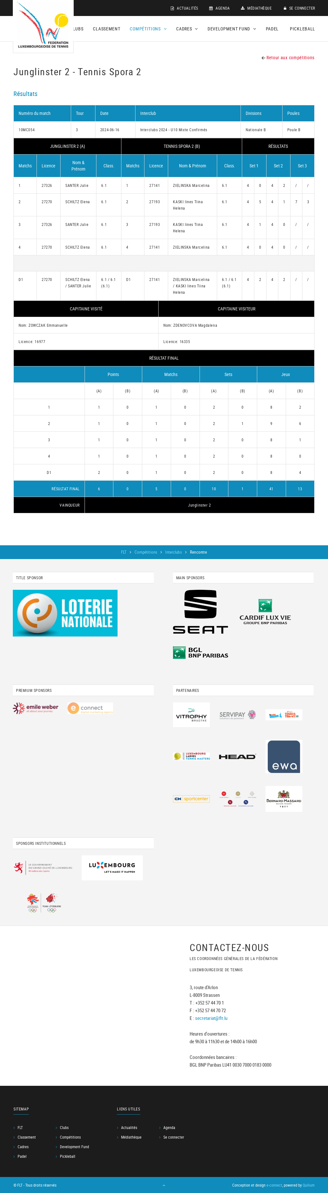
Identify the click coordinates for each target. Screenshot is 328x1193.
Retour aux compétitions (288, 57)
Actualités (184, 8)
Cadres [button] (187, 29)
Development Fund (74, 1146)
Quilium (309, 1185)
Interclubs (174, 552)
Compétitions (146, 552)
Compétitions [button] (148, 29)
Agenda (219, 8)
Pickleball (302, 29)
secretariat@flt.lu (211, 1017)
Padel (272, 29)
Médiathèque (256, 8)
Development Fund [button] (232, 29)
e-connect (274, 1185)
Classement (106, 29)
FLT (124, 552)
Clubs (77, 29)
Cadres (23, 1146)
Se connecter (299, 8)
